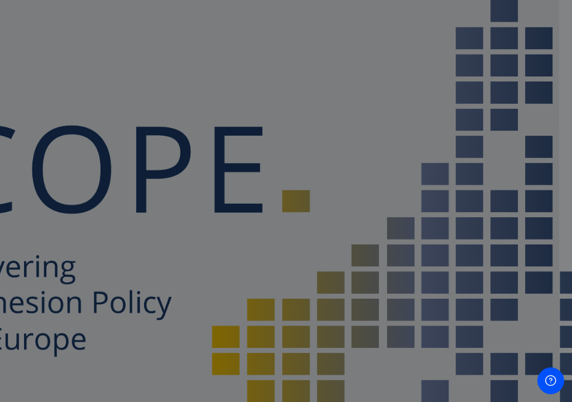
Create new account (454, 371)
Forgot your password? (515, 256)
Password (373, 203)
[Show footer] (550, 380)
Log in (454, 288)
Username (374, 147)
